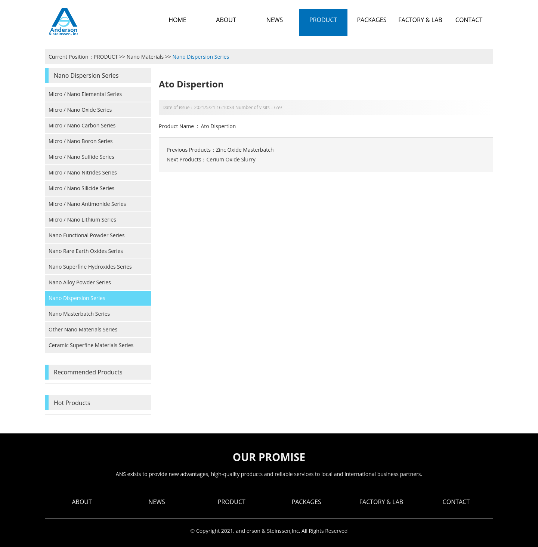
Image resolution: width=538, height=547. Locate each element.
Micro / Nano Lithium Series (82, 219)
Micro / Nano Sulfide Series (81, 156)
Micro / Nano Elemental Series (85, 94)
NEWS (156, 502)
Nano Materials (145, 56)
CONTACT (456, 502)
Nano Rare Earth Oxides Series (86, 250)
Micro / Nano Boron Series (81, 141)
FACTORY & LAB (381, 502)
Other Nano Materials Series (83, 329)
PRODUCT (106, 56)
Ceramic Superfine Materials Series (91, 345)
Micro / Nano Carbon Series (82, 125)
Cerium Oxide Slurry (230, 159)
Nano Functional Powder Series (86, 235)
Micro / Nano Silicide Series (81, 188)
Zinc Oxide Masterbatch (245, 149)
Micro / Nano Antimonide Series (87, 203)
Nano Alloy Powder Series (80, 282)
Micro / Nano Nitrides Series (83, 172)
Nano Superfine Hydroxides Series (90, 266)
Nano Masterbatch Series (79, 313)
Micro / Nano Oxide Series (80, 109)
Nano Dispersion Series (200, 56)
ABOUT (82, 502)
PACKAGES (306, 502)
